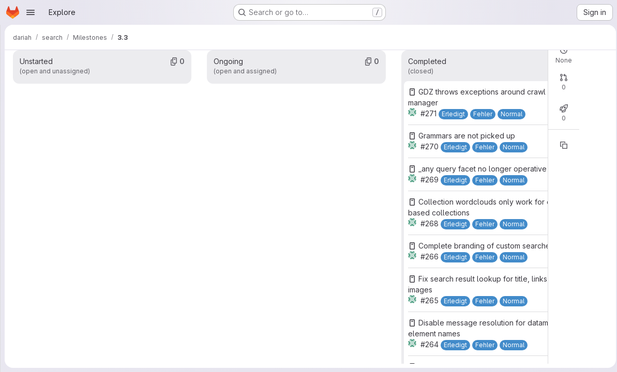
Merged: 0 (415, 121)
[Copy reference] (443, 182)
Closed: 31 (374, 52)
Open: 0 (334, 52)
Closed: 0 (372, 121)
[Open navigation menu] (30, 12)
